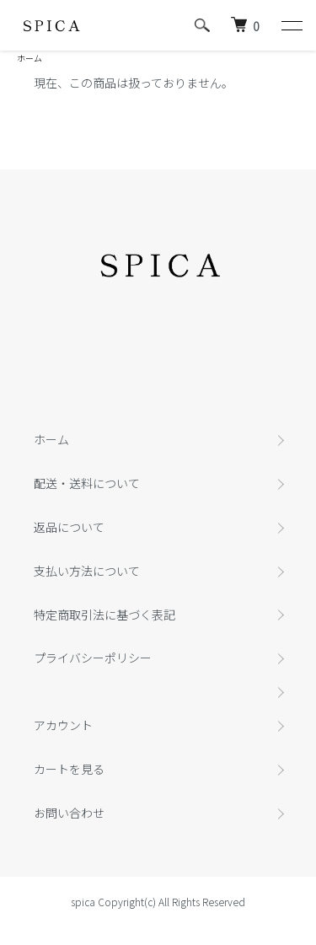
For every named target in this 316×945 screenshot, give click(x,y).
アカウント (63, 725)
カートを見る (69, 768)
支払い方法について (87, 570)
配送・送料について (87, 483)
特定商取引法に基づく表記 (104, 614)
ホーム (29, 57)
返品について (69, 526)
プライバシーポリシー (93, 657)
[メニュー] (290, 25)
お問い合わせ (69, 812)
